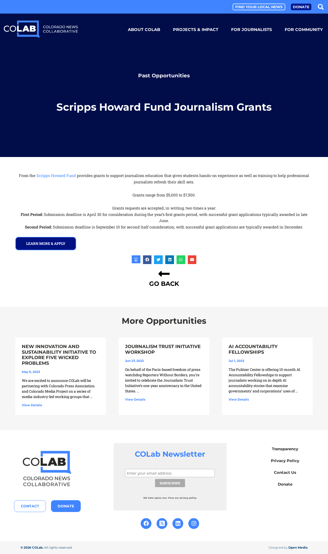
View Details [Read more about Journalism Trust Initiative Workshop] (135, 399)
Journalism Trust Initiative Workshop (163, 349)
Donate (285, 484)
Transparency (285, 448)
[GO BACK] (164, 273)
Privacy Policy (285, 460)
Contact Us (285, 472)
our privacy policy (185, 497)
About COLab (144, 29)
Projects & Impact (195, 29)
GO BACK (164, 283)
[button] (320, 7)
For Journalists (251, 29)
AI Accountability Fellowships (253, 349)
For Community (304, 29)
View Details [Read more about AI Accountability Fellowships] (239, 399)
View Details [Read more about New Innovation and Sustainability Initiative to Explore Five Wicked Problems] (32, 405)
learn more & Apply (45, 243)
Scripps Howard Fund (56, 175)
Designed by (288, 547)
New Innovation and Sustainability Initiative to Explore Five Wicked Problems (59, 355)
